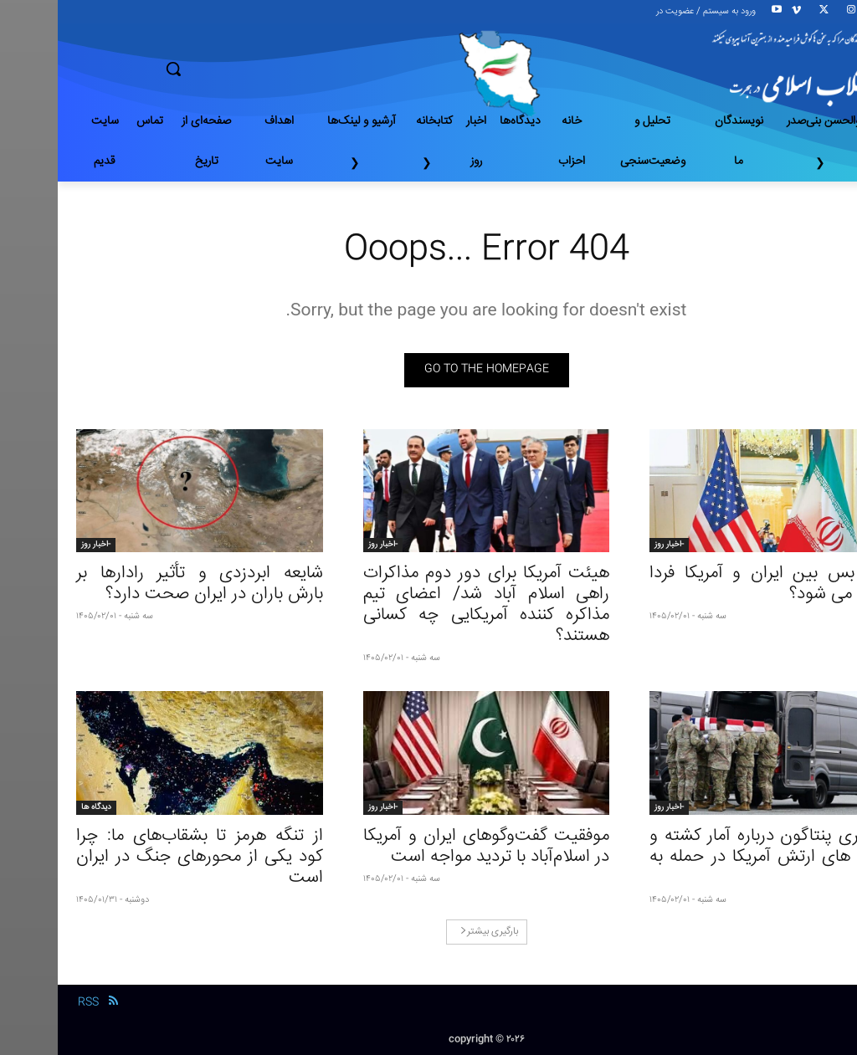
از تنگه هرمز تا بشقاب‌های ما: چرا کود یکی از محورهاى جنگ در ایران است (141, 857)
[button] (232, 69)
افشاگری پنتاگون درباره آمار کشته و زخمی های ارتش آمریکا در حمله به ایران (715, 857)
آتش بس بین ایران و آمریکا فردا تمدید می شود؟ (715, 584)
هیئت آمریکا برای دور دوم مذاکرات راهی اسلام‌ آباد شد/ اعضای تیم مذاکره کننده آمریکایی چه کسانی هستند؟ (428, 605)
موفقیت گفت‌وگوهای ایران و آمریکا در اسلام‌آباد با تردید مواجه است (428, 846)
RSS (30, 1002)
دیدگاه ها (38, 807)
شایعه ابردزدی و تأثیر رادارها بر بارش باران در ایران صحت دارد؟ (141, 584)
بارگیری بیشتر (431, 932)
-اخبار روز (611, 544)
